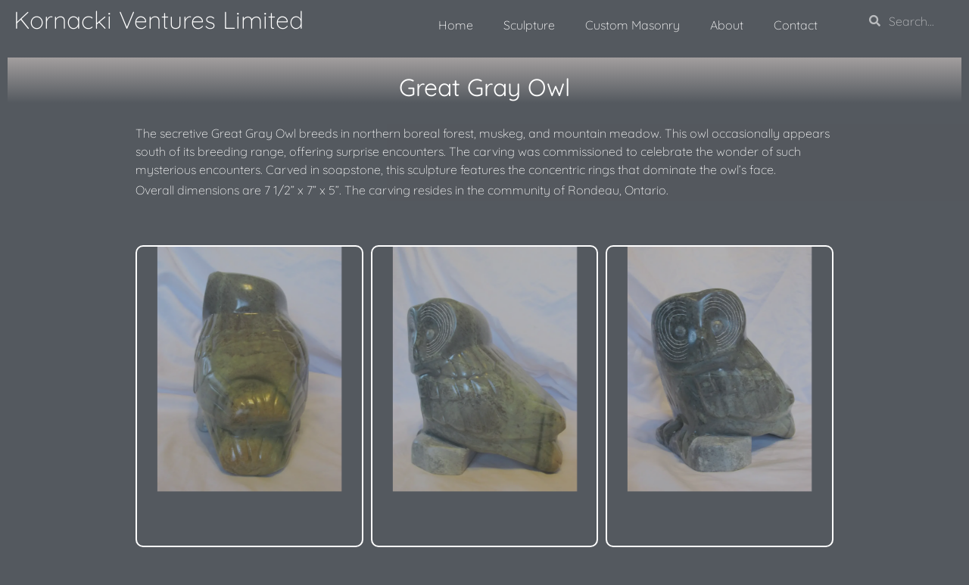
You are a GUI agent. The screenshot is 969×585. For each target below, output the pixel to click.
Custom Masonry (632, 25)
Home (455, 25)
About (726, 25)
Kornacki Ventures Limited (159, 20)
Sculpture (529, 25)
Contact (796, 25)
